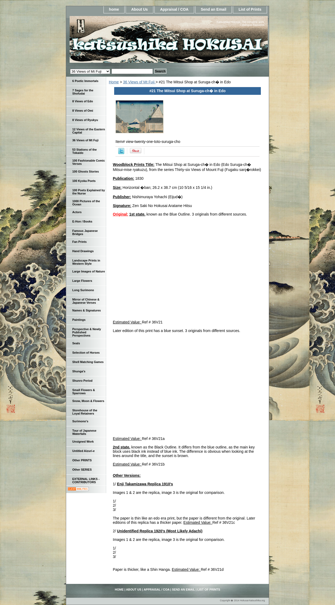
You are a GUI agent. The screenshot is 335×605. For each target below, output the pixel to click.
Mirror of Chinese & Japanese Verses (85, 301)
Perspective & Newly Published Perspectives (86, 332)
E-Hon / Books (82, 221)
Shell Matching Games (87, 362)
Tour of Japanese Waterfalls (84, 432)
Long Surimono (83, 290)
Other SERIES (82, 469)
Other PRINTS (82, 460)
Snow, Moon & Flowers (88, 401)
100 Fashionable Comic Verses (88, 162)
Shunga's (78, 371)
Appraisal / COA (174, 9)
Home (114, 82)
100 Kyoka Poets (83, 180)
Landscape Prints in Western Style (86, 262)
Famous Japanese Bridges (85, 232)
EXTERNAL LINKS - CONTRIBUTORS (85, 480)
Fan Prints (79, 241)
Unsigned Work (83, 441)
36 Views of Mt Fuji (139, 82)
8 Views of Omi (82, 110)
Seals (76, 343)
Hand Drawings (83, 251)
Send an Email (213, 9)
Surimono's (80, 421)
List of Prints (249, 9)
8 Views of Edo (82, 101)
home (114, 9)
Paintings (79, 319)
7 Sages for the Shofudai (82, 92)
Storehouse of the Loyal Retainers (84, 412)
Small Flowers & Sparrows (83, 391)
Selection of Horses (86, 352)
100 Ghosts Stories (85, 171)
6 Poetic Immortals (85, 81)
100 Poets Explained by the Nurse (88, 192)
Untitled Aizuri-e (83, 450)
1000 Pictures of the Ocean (86, 203)
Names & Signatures (86, 310)
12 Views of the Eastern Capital (88, 131)
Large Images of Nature (88, 271)
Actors (77, 212)
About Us (139, 9)
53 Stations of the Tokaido (84, 151)
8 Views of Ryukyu (85, 120)
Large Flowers (82, 280)
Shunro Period (82, 380)
